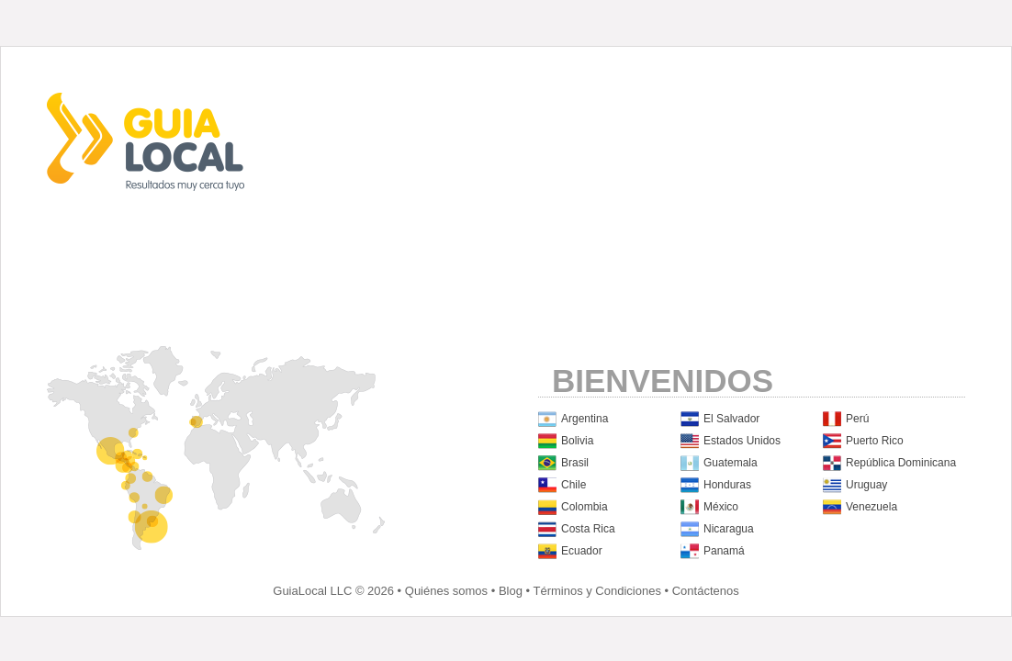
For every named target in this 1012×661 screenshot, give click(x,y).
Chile (573, 484)
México (720, 506)
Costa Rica (588, 528)
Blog (511, 591)
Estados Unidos (742, 440)
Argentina (584, 418)
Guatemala (730, 462)
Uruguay (866, 484)
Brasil (575, 462)
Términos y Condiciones (596, 591)
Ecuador (581, 550)
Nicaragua (728, 528)
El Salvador (731, 418)
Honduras (727, 484)
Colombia (584, 506)
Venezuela (871, 506)
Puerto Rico (875, 440)
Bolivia (577, 440)
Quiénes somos (446, 591)
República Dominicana (901, 462)
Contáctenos (705, 591)
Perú (857, 418)
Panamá (724, 550)
